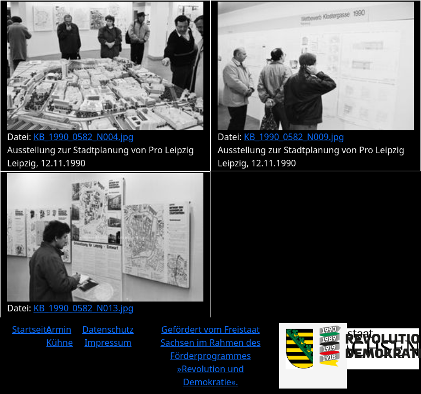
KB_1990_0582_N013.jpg (83, 308)
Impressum (108, 343)
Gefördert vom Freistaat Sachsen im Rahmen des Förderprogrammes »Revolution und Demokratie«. (211, 355)
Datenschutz (108, 329)
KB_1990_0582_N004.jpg (83, 137)
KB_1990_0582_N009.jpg (294, 137)
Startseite (32, 329)
